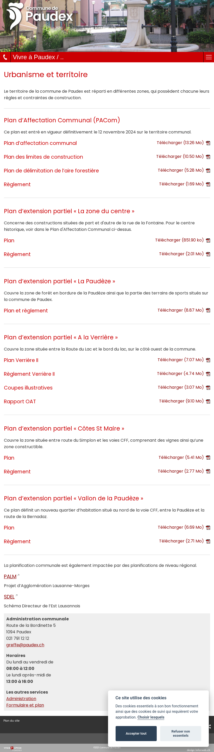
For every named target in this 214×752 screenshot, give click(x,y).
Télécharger (183, 143)
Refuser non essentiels (180, 733)
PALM (10, 576)
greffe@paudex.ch (25, 645)
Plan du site (11, 721)
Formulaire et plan (25, 705)
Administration (21, 699)
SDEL (9, 596)
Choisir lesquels (150, 717)
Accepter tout (136, 733)
